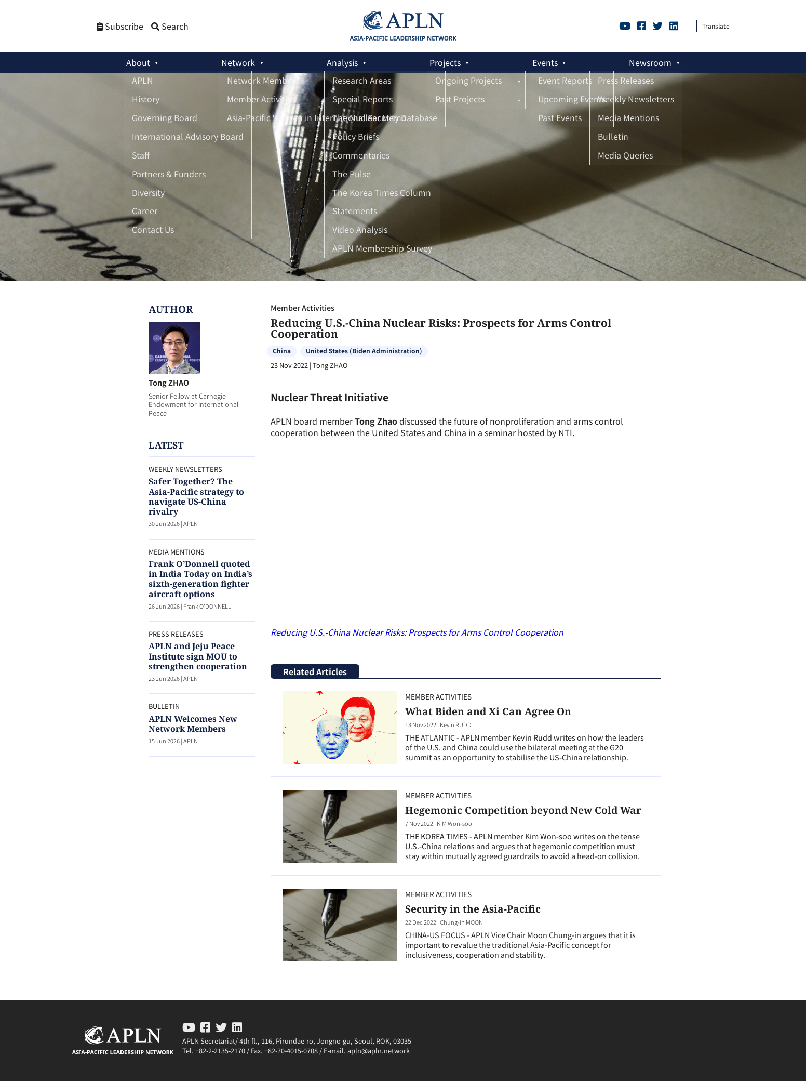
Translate (716, 25)
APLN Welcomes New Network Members (193, 723)
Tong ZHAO (169, 382)
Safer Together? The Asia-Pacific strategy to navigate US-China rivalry (196, 496)
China (282, 350)
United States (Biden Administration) (364, 350)
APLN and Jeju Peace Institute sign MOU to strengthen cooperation (198, 655)
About (138, 62)
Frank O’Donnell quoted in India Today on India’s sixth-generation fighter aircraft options (200, 579)
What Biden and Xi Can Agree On (488, 711)
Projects (445, 62)
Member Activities (302, 307)
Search (170, 26)
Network (238, 62)
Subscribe (120, 26)
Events (545, 62)
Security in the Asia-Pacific (473, 909)
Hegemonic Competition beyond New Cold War (523, 810)
